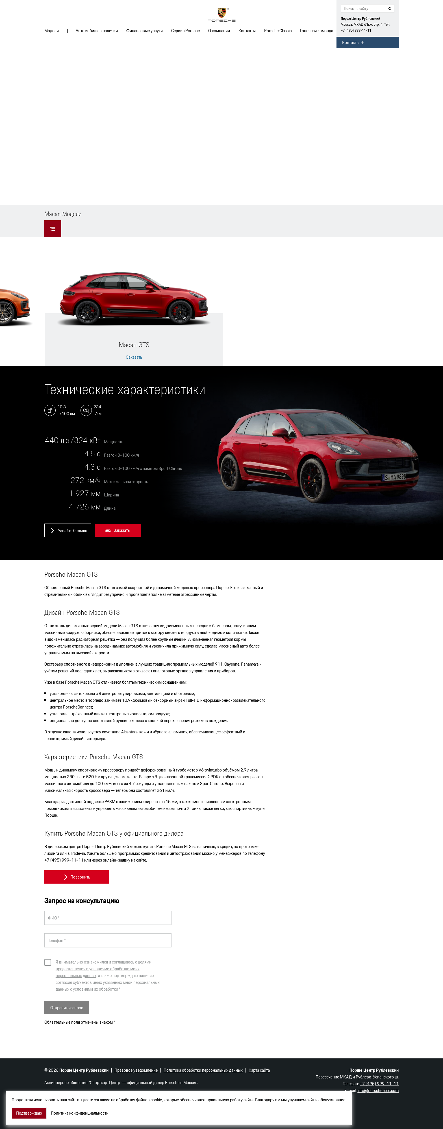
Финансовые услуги (144, 30)
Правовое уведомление (136, 1070)
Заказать (134, 357)
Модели (51, 30)
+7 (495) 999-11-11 (356, 30)
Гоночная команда (316, 30)
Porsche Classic (278, 30)
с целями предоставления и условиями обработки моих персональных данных (103, 968)
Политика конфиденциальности (79, 1113)
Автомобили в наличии (97, 30)
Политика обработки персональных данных (203, 1070)
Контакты (247, 30)
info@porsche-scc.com (378, 1090)
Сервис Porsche (185, 30)
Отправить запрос (66, 1007)
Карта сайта (259, 1070)
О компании (219, 30)
